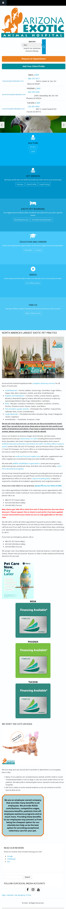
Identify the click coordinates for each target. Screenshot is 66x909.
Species (32, 41)
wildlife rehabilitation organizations (26, 463)
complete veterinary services (44, 383)
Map (37, 75)
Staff (33, 151)
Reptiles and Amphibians (14, 396)
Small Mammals (11, 390)
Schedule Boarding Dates (41, 220)
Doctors (33, 147)
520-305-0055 (33, 106)
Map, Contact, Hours (33, 313)
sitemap (10, 895)
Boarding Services (22, 220)
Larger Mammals (11, 414)
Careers (38, 250)
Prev (2, 125)
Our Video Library (33, 283)
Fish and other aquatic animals (17, 409)
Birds (7, 403)
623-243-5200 (33, 92)
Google (10, 856)
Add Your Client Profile (34, 66)
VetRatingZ (11, 859)
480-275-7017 (33, 78)
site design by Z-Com (23, 895)
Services (20, 184)
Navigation (3, 3)
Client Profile (31, 184)
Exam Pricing (44, 184)
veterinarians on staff (28, 438)
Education (28, 250)
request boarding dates (41, 478)
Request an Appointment (34, 59)
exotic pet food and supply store (27, 456)
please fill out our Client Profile (48, 486)
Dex (8, 861)
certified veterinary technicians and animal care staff (22, 444)
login (4, 895)
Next (64, 125)
